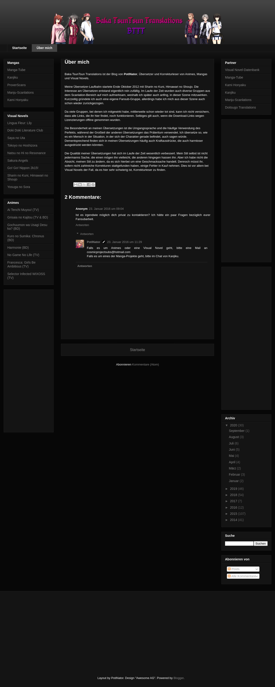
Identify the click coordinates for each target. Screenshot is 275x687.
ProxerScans (16, 85)
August (234, 437)
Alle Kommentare (242, 576)
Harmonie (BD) (18, 247)
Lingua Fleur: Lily (19, 123)
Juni (232, 449)
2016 (234, 507)
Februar (235, 474)
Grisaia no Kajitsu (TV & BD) (27, 217)
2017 (234, 501)
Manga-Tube (16, 70)
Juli (232, 443)
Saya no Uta (16, 138)
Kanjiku (12, 77)
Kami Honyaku (17, 100)
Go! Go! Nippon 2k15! (22, 168)
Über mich (44, 48)
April (232, 462)
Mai (232, 456)
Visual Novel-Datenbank (242, 70)
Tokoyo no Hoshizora (22, 145)
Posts (233, 569)
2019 (234, 489)
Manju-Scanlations (20, 92)
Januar (234, 481)
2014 (234, 520)
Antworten (82, 225)
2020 (234, 425)
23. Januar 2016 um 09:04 (106, 208)
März (233, 468)
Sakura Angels (17, 160)
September (237, 431)
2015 (234, 513)
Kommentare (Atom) (145, 364)
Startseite (19, 48)
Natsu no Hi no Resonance (26, 153)
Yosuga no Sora (18, 187)
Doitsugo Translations (240, 107)
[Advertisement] (28, 360)
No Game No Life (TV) (23, 255)
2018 (234, 495)
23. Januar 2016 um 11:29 (124, 242)
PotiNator (93, 242)
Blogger (178, 678)
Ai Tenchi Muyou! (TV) (23, 210)
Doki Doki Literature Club (25, 130)
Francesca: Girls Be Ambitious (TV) (21, 264)
